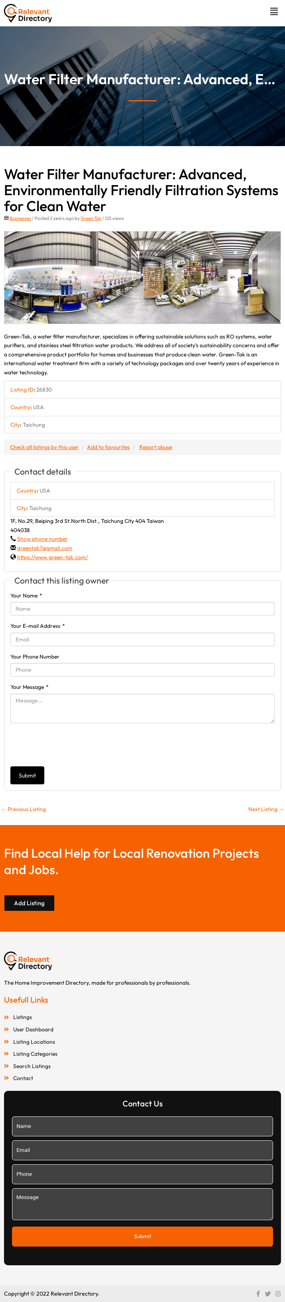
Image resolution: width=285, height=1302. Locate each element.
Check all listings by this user (44, 447)
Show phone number (42, 538)
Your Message (29, 687)
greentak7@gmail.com (44, 548)
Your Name (26, 595)
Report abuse (155, 447)
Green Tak (91, 218)
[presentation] (71, 744)
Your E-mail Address (37, 625)
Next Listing (266, 809)
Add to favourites (108, 447)
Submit (27, 775)
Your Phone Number (34, 656)
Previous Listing (23, 809)
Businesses (20, 218)
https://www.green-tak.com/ (52, 557)
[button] (274, 11)
